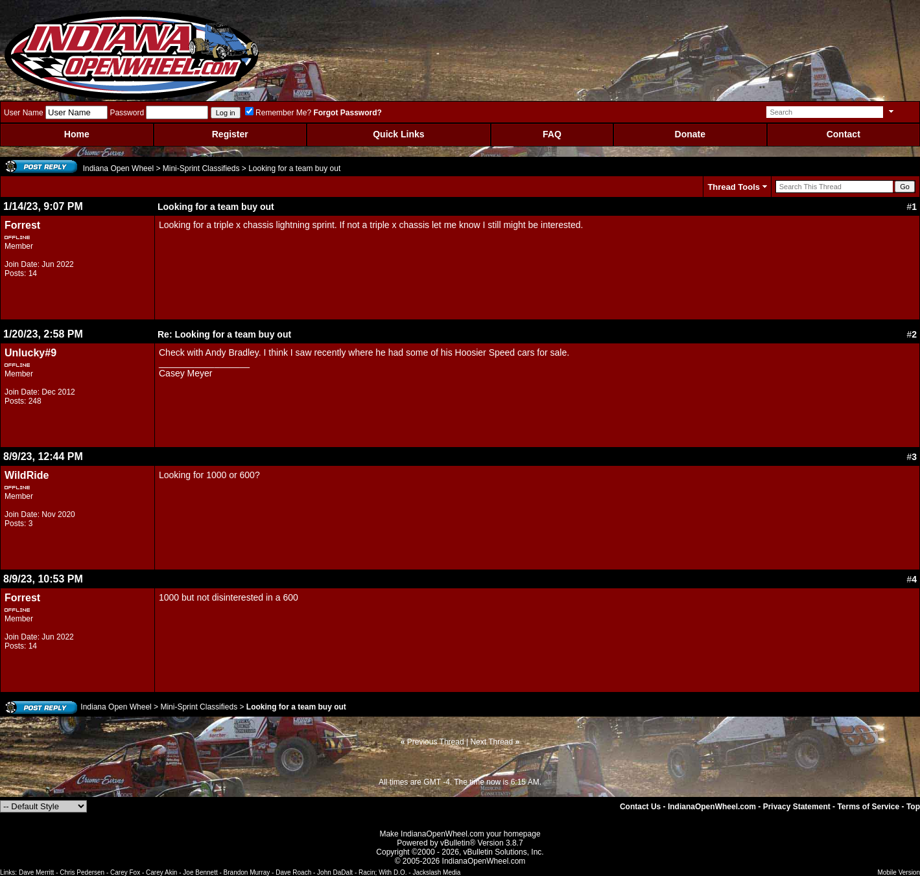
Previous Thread (435, 741)
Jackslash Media (436, 872)
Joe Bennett (200, 872)
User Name (23, 112)
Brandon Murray (247, 872)
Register (230, 134)
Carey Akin (161, 872)
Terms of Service (868, 806)
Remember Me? (278, 112)
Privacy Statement (797, 806)
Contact (843, 134)
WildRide (27, 475)
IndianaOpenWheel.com (712, 806)
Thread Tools (733, 187)
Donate (690, 134)
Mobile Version (898, 872)
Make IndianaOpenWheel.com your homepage (459, 833)
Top (913, 806)
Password (127, 112)
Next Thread (491, 741)
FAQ (552, 134)
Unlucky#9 (30, 352)
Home (76, 134)
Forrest (22, 225)
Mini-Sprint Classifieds (201, 168)
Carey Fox (125, 872)
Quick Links (398, 134)
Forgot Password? (347, 112)
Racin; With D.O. (383, 872)
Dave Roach (293, 872)
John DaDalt (335, 872)
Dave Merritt (36, 872)
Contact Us (640, 806)
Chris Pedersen (82, 872)
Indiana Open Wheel (118, 168)
